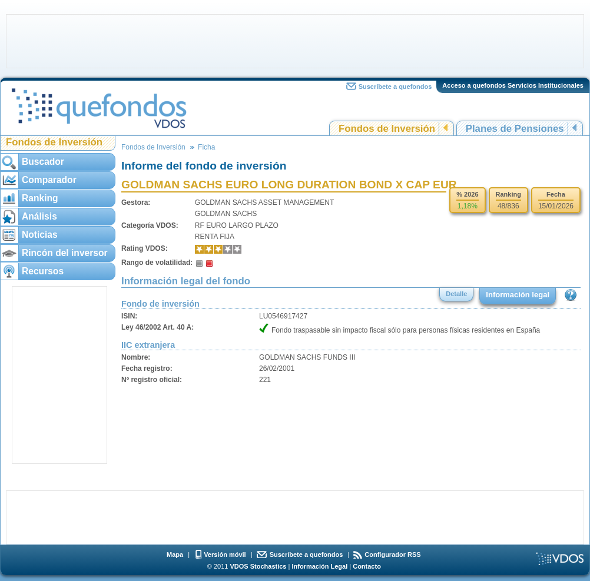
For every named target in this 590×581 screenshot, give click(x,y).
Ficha (206, 147)
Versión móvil (225, 554)
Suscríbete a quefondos (395, 86)
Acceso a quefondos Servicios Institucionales (513, 85)
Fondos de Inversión (387, 128)
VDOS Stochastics (258, 566)
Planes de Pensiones (515, 128)
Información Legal (319, 566)
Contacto (367, 566)
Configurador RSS (392, 554)
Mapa (175, 554)
